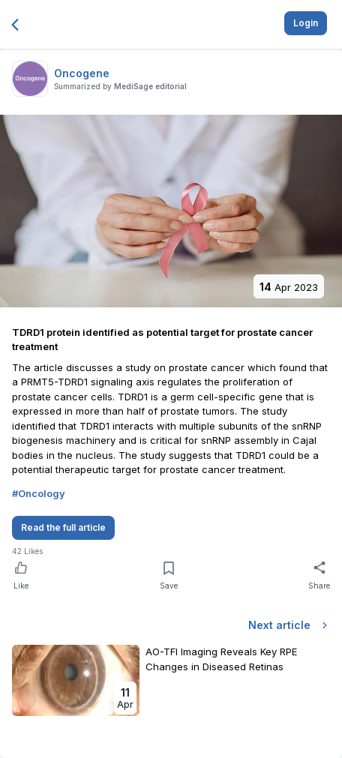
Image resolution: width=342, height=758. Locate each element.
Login (305, 22)
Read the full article (63, 527)
